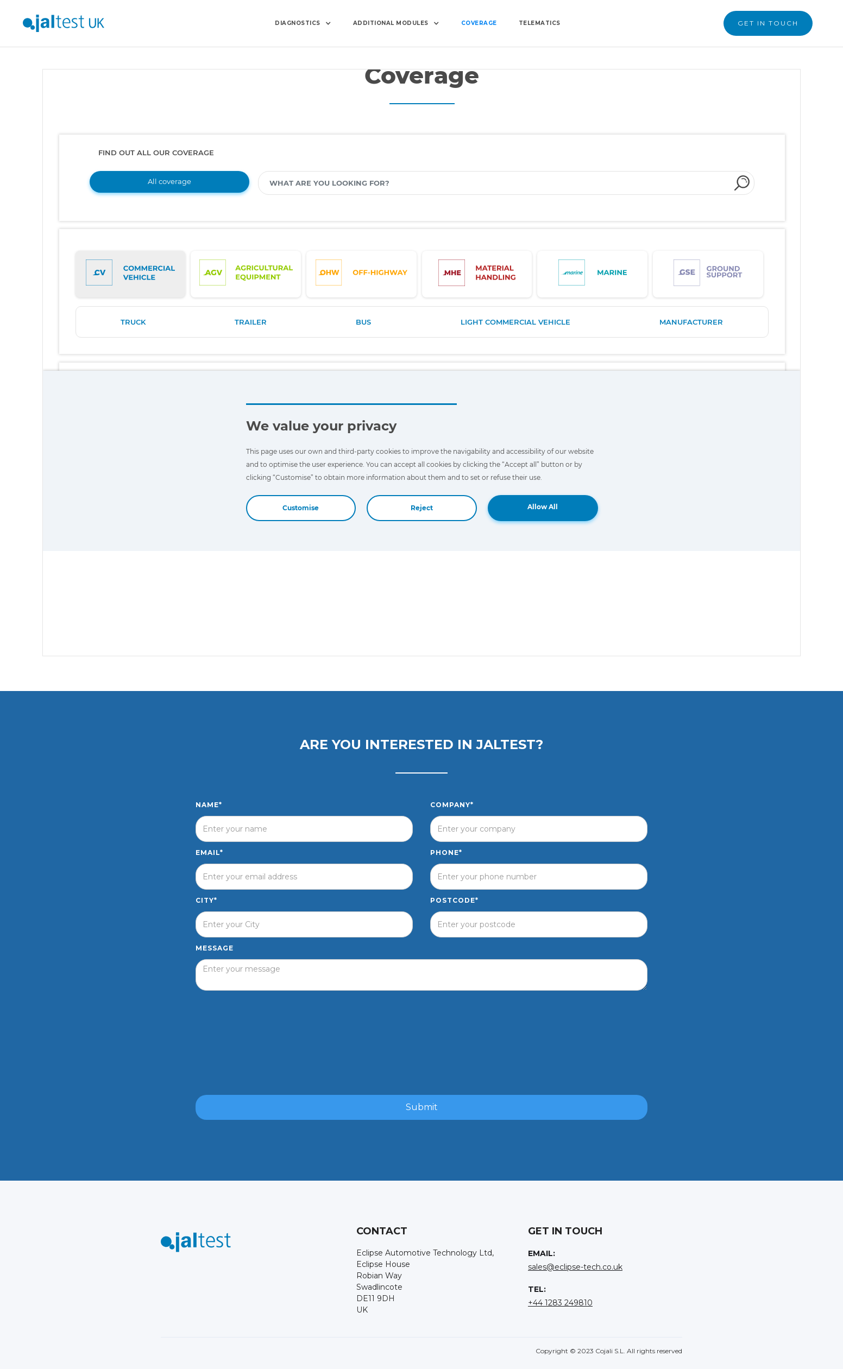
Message (215, 948)
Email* (209, 852)
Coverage (479, 23)
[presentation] (421, 1043)
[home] (63, 23)
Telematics (540, 23)
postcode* (454, 900)
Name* (209, 805)
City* (206, 900)
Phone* (446, 852)
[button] (303, 23)
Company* (452, 805)
